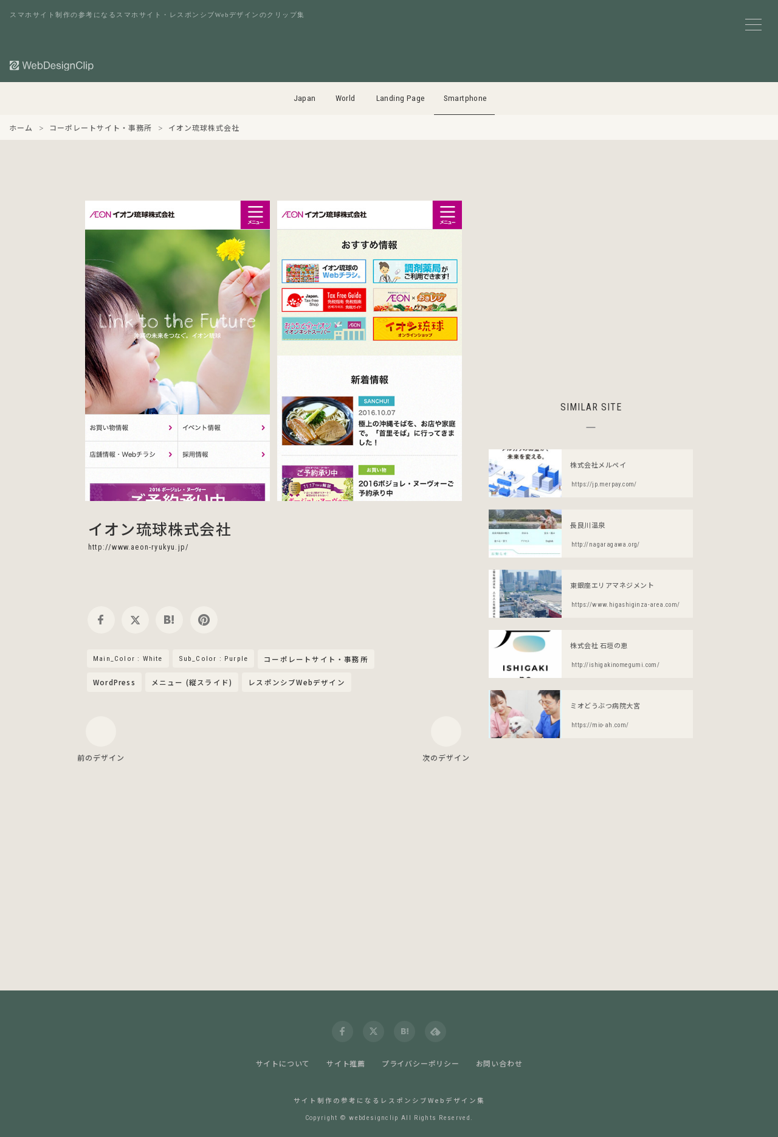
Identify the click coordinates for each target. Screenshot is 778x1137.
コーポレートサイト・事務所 (316, 659)
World (346, 98)
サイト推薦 (345, 1063)
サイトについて (283, 1063)
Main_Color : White (128, 658)
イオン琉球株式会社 (160, 528)
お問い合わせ (499, 1063)
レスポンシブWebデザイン (296, 682)
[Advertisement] (591, 286)
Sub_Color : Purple (214, 658)
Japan (305, 98)
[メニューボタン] (753, 24)
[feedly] (435, 1031)
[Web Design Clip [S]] (52, 65)
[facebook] (101, 620)
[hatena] (169, 620)
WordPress (114, 682)
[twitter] (135, 620)
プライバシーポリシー (421, 1063)
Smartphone (465, 98)
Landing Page (400, 98)
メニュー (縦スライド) (191, 682)
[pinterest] (204, 620)
